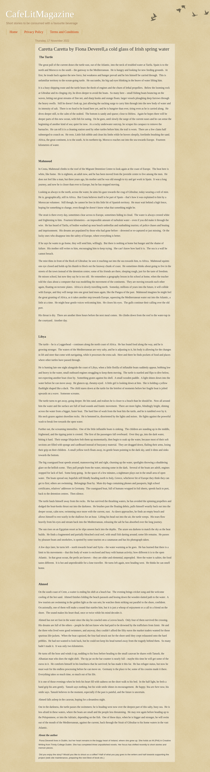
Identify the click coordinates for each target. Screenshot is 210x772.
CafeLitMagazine (40, 14)
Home (14, 32)
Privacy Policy (33, 32)
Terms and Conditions (64, 32)
